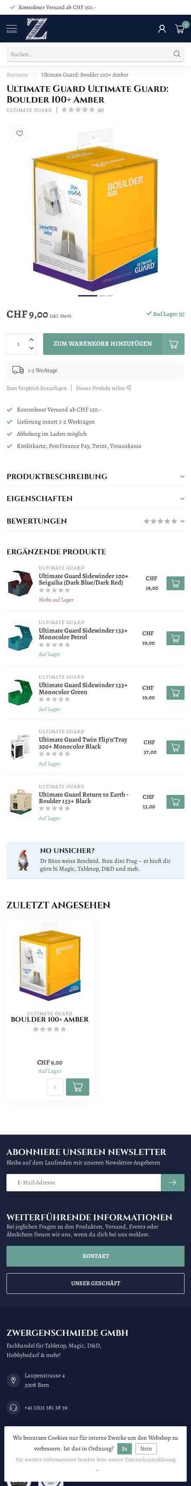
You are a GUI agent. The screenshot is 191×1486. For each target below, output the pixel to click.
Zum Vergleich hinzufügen (36, 388)
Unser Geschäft (95, 1283)
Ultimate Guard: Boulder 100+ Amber (84, 75)
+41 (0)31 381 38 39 (46, 1407)
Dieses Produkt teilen (104, 388)
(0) (100, 109)
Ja (124, 1448)
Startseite (17, 75)
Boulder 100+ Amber (50, 1020)
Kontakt (95, 1256)
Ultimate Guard (29, 110)
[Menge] (55, 1087)
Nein (146, 1448)
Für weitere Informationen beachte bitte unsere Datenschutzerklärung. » (96, 1464)
